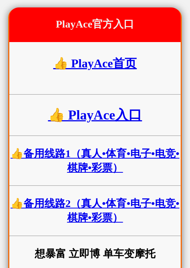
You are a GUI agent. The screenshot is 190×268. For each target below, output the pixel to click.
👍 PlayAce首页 (95, 63)
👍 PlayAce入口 (95, 115)
